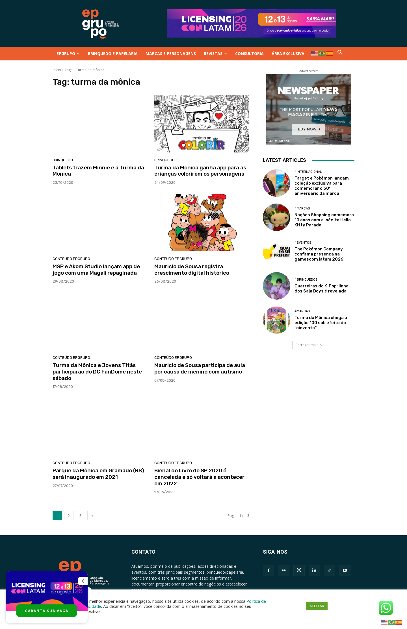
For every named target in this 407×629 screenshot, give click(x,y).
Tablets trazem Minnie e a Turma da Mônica (98, 170)
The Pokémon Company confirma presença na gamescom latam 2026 (319, 254)
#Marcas (302, 208)
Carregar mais (308, 344)
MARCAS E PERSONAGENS (171, 53)
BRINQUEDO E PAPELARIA (113, 53)
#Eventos (303, 242)
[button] (340, 53)
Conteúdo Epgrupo (71, 259)
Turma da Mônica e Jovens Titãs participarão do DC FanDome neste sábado (97, 371)
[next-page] (92, 515)
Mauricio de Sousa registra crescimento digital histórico (191, 269)
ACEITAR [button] (316, 605)
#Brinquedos (306, 279)
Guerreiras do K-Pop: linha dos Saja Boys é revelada (321, 288)
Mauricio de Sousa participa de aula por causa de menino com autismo (199, 368)
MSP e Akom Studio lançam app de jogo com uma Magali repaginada (96, 269)
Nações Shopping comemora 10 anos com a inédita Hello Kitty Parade (324, 220)
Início (57, 69)
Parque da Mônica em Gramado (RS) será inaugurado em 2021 (98, 473)
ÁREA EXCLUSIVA (288, 53)
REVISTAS (215, 53)
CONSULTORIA (249, 53)
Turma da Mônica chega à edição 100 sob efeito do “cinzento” (321, 322)
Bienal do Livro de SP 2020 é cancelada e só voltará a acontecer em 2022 (199, 477)
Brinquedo (63, 160)
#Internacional (308, 171)
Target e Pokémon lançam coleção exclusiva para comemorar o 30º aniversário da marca (322, 186)
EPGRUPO (68, 53)
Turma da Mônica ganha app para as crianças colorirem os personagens (200, 170)
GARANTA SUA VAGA (46, 610)
